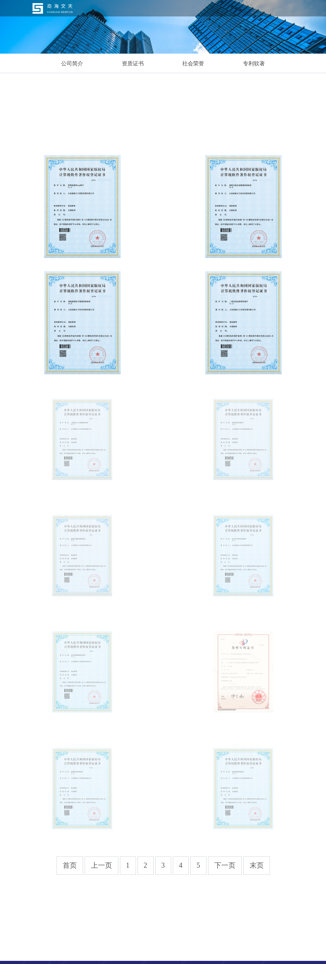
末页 (257, 865)
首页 (70, 865)
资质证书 (133, 63)
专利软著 (254, 63)
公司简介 (72, 63)
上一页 (101, 865)
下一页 (224, 865)
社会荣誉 (193, 63)
